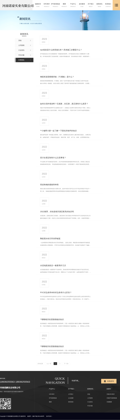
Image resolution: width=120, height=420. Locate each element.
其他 (88, 394)
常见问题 (90, 406)
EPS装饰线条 (53, 398)
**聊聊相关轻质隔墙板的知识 (52, 319)
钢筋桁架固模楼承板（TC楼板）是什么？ (57, 77)
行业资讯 (90, 402)
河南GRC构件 (111, 394)
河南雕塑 (109, 402)
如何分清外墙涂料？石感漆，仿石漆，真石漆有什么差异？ (64, 104)
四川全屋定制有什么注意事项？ (53, 158)
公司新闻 (90, 398)
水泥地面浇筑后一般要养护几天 (53, 265)
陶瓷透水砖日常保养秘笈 (50, 239)
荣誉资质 (70, 402)
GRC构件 (51, 394)
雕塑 (50, 402)
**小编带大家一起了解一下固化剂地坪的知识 (58, 131)
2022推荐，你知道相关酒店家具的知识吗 (57, 212)
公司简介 (70, 394)
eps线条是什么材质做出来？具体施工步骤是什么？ (61, 50)
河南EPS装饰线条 (112, 398)
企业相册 (70, 398)
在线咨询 (110, 381)
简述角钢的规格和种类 (49, 185)
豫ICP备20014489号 (38, 416)
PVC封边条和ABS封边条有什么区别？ (56, 292)
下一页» (66, 363)
